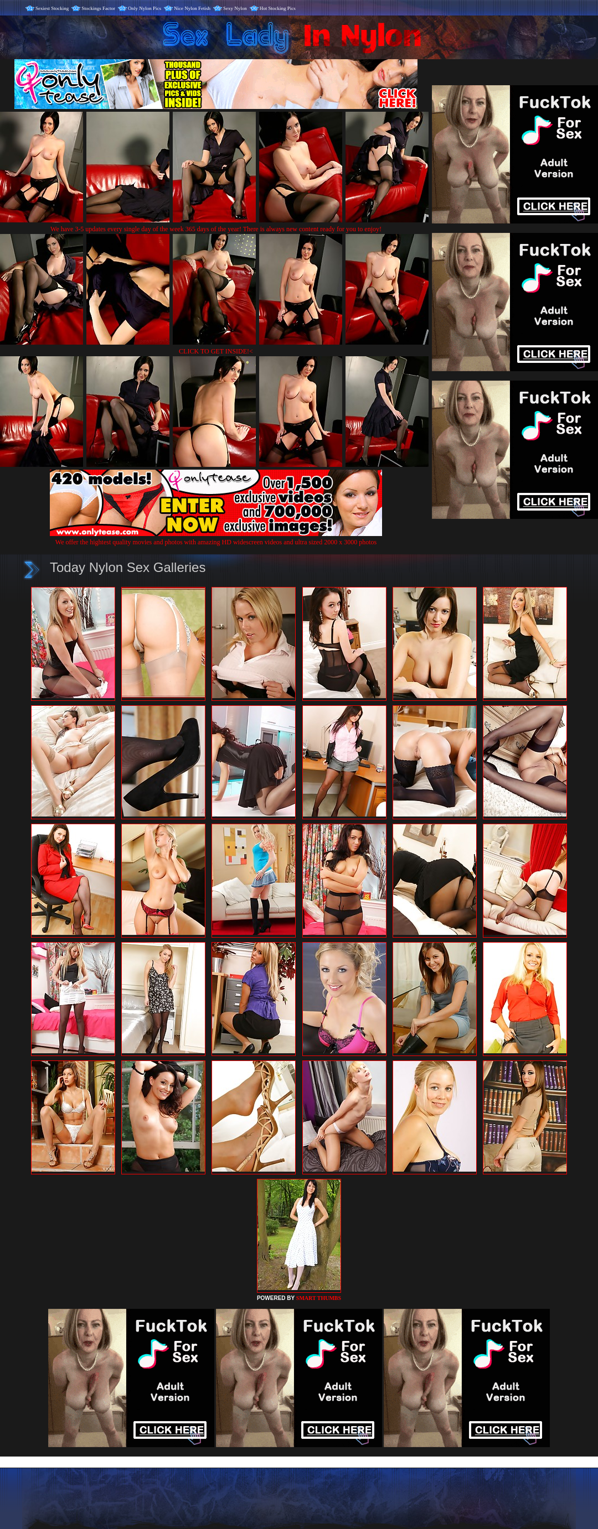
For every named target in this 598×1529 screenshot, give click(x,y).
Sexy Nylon (235, 8)
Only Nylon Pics (144, 8)
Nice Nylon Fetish (192, 8)
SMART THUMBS (318, 1298)
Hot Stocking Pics (278, 8)
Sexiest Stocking (52, 8)
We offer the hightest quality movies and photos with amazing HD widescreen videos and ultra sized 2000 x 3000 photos (216, 538)
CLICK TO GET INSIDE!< (216, 351)
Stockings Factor (98, 8)
